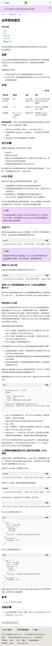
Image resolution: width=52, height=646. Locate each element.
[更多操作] (48, 14)
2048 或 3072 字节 (10, 258)
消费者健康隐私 (34, 640)
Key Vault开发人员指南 (14, 602)
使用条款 (4, 643)
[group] (26, 244)
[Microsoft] (26, 2)
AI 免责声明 (38, 637)
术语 (4, 33)
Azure (4, 14)
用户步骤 (6, 36)
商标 (11, 643)
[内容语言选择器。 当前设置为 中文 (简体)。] (7, 629)
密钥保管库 (12, 14)
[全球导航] (2, 3)
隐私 (3, 637)
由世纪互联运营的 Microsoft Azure (19, 637)
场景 (4, 31)
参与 (18, 640)
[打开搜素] (50, 3)
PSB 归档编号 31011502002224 (34, 634)
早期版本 (4, 640)
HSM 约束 (6, 38)
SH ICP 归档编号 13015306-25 (11, 634)
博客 (11, 640)
